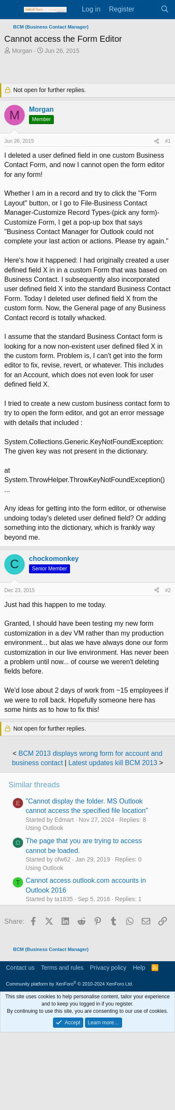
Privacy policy (108, 967)
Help (139, 967)
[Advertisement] (89, 70)
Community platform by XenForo (69, 983)
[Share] (156, 141)
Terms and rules (62, 967)
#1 (168, 141)
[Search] (164, 9)
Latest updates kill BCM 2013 (112, 762)
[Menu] (12, 9)
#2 (168, 590)
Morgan (22, 50)
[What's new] (147, 9)
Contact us (20, 967)
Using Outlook (44, 827)
